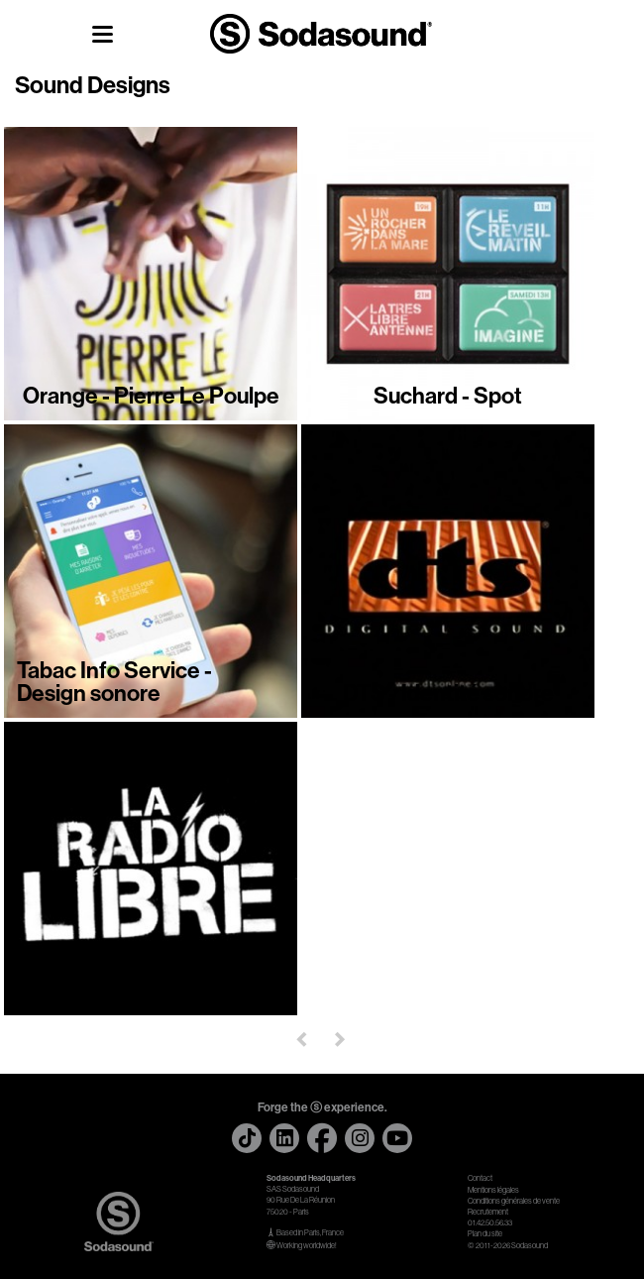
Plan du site (485, 1233)
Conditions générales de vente (514, 1201)
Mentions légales (493, 1190)
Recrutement (488, 1212)
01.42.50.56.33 (490, 1223)
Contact (480, 1178)
